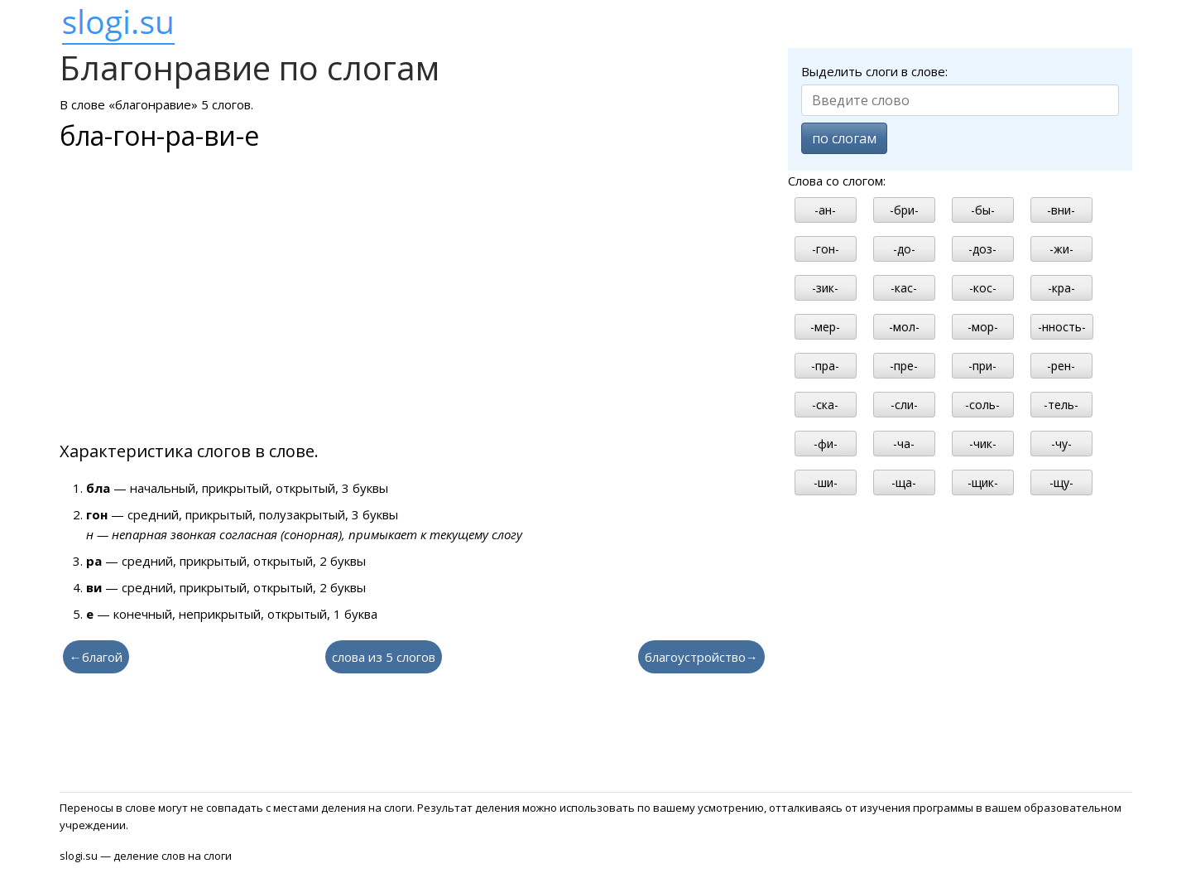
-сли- (904, 404)
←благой (96, 657)
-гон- (825, 249)
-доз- (982, 249)
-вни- (1061, 210)
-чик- (983, 443)
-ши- (826, 482)
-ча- (904, 443)
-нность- (1062, 327)
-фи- (826, 443)
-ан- (825, 210)
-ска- (825, 404)
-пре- (904, 366)
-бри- (904, 210)
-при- (982, 366)
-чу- (1061, 443)
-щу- (1061, 482)
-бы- (983, 210)
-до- (904, 249)
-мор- (983, 327)
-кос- (983, 288)
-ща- (903, 482)
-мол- (904, 327)
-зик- (825, 288)
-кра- (1061, 288)
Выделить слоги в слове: (874, 71)
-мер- (825, 327)
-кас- (904, 288)
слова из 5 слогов (383, 657)
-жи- (1061, 249)
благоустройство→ (701, 657)
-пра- (825, 366)
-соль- (982, 404)
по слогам (844, 138)
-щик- (983, 482)
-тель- (1061, 404)
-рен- (1061, 366)
